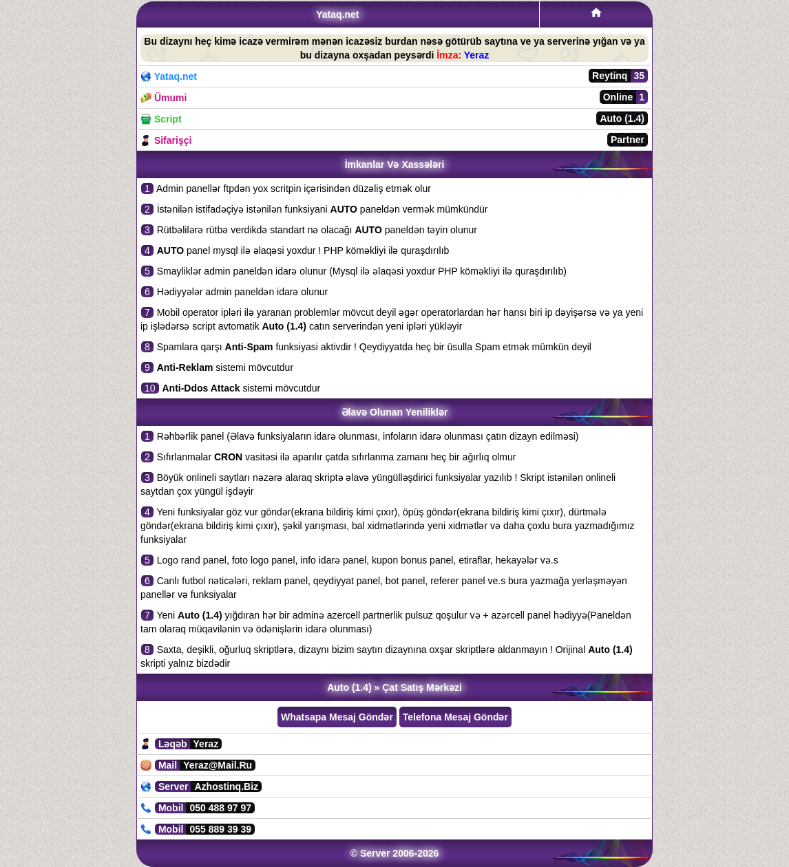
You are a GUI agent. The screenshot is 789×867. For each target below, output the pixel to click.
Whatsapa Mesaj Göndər (337, 716)
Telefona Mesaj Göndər (455, 716)
